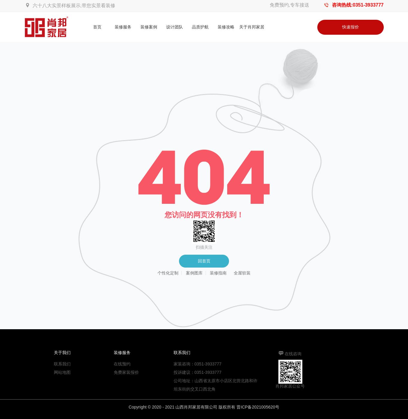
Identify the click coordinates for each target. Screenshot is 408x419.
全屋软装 (242, 273)
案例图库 (194, 273)
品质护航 (200, 27)
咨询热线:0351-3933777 (358, 4)
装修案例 (148, 27)
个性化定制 (167, 273)
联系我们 (62, 364)
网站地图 (62, 372)
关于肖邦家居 (251, 27)
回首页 (204, 261)
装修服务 (123, 27)
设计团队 (174, 27)
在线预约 (122, 364)
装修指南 (218, 273)
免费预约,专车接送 (289, 4)
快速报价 (350, 27)
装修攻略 (226, 27)
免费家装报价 (126, 372)
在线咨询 (293, 353)
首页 (97, 27)
